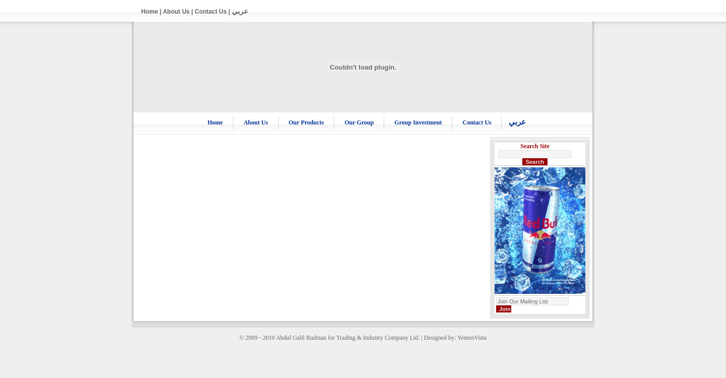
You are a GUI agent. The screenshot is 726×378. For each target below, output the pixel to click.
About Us (176, 11)
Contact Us (210, 11)
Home (149, 11)
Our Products (306, 122)
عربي (240, 11)
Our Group (359, 122)
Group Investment (418, 122)
